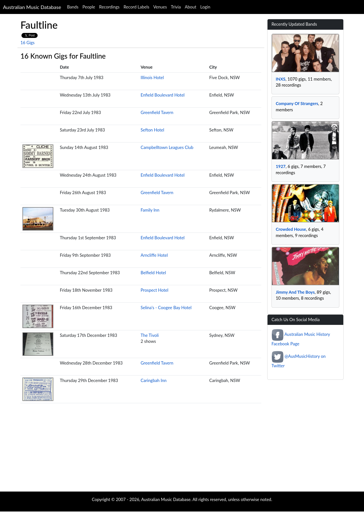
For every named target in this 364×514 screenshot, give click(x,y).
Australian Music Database (32, 7)
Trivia (176, 6)
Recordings (109, 6)
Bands (73, 6)
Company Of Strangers (297, 103)
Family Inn (150, 210)
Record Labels (136, 6)
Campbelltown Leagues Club (167, 147)
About (190, 6)
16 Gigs (27, 42)
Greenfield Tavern (157, 112)
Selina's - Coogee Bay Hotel (166, 307)
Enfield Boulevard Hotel (162, 95)
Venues (160, 6)
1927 (280, 166)
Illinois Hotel (152, 77)
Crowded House (291, 229)
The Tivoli (150, 335)
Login (205, 6)
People (89, 6)
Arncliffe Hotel (154, 255)
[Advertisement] (182, 452)
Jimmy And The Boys (295, 292)
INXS (280, 79)
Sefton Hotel (152, 129)
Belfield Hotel (153, 272)
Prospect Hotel (154, 290)
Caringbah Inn (154, 380)
